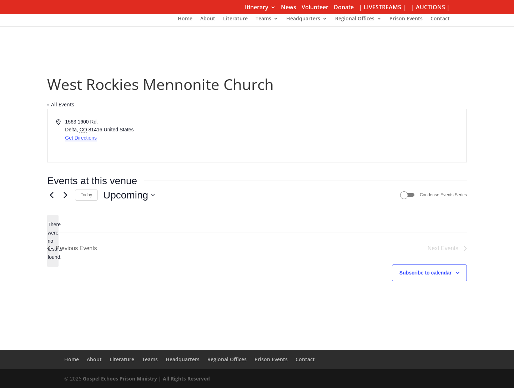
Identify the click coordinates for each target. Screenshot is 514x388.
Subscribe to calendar (425, 273)
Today (86, 194)
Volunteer (315, 7)
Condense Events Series (443, 194)
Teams (263, 19)
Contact (440, 19)
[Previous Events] (51, 195)
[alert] (53, 241)
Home (185, 19)
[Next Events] (65, 195)
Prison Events (406, 19)
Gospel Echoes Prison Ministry (120, 378)
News (288, 7)
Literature (235, 19)
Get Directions (81, 138)
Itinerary (256, 7)
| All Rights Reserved (183, 378)
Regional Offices (354, 19)
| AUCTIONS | (430, 7)
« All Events (60, 104)
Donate (344, 7)
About (207, 19)
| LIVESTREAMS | (382, 7)
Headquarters (303, 19)
